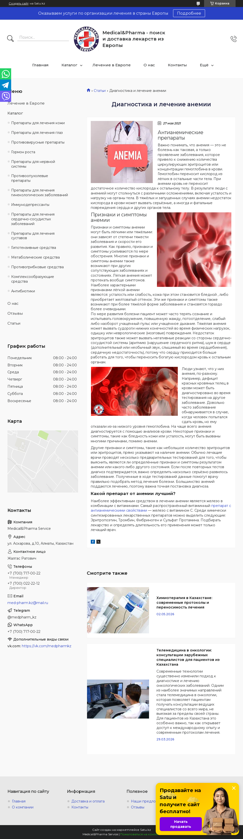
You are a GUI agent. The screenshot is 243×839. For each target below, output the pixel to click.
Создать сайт (19, 3)
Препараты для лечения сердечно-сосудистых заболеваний (33, 219)
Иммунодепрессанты (30, 204)
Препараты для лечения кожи (38, 123)
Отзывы (15, 313)
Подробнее (189, 13)
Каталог (69, 65)
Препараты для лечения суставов (33, 235)
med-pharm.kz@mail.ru (27, 603)
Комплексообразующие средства (32, 279)
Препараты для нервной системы (33, 164)
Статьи (100, 90)
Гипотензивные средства (33, 247)
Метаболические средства (35, 257)
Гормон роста (23, 152)
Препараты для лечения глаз (37, 132)
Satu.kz (145, 830)
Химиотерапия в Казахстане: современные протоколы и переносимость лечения (184, 603)
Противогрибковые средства (37, 267)
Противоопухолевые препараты (29, 178)
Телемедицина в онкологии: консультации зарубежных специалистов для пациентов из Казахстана (188, 657)
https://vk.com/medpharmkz (46, 646)
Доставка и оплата (88, 801)
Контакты (177, 65)
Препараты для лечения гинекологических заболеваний (39, 192)
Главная (40, 65)
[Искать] (10, 39)
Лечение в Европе (111, 65)
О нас (149, 65)
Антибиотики (23, 291)
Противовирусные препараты (37, 142)
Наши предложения (149, 801)
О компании (22, 807)
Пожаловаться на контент (140, 834)
